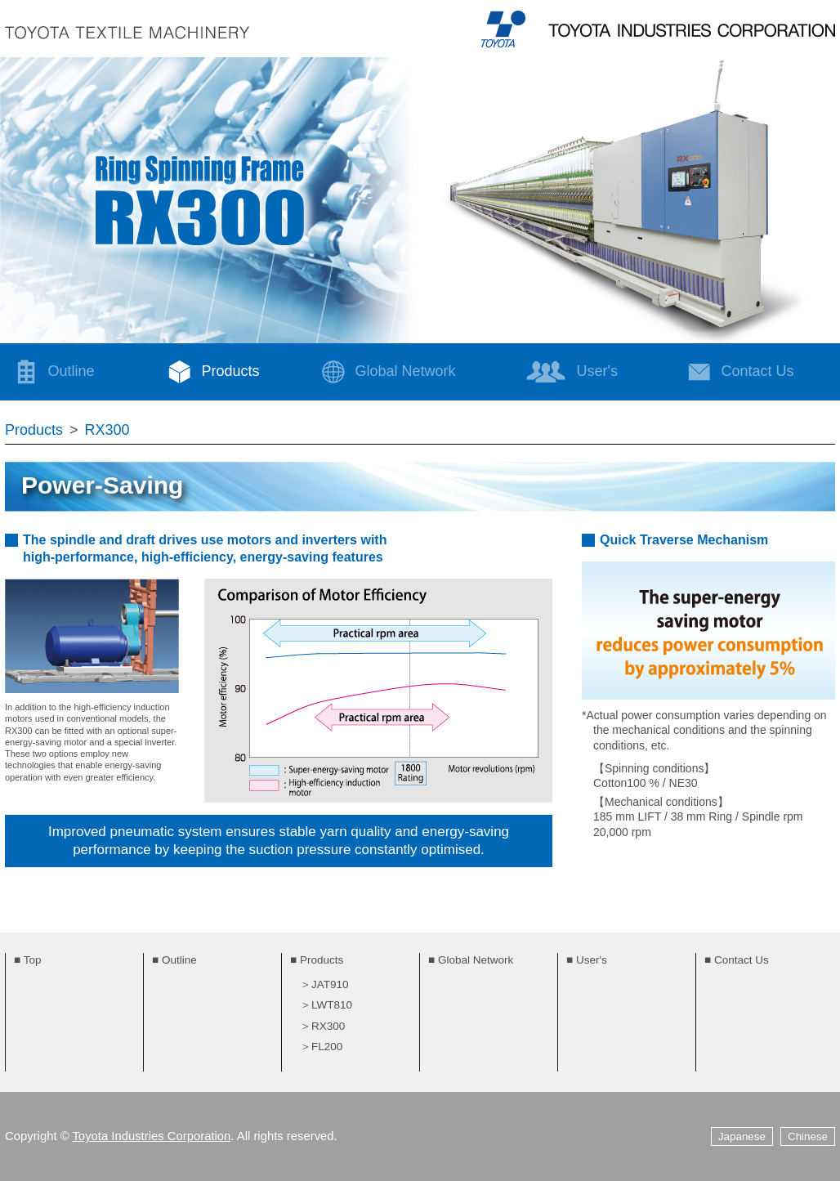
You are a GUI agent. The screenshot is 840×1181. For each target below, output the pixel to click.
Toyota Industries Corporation (151, 1136)
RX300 (107, 430)
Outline (50, 371)
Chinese (808, 1136)
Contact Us (741, 960)
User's (571, 371)
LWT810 (331, 1005)
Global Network (384, 371)
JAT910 (330, 984)
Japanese (742, 1136)
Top (33, 960)
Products (209, 371)
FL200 (326, 1046)
